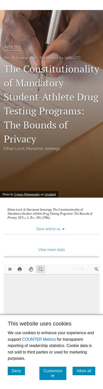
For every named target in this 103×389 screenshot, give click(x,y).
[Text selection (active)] (40, 269)
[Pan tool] (30, 269)
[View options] (10, 269)
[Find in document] (96, 269)
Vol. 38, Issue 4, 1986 (20, 58)
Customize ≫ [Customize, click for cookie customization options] (54, 373)
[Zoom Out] (77, 269)
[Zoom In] (82, 269)
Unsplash (50, 194)
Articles (12, 47)
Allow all (86, 370)
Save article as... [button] (50, 229)
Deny (18, 370)
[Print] (19, 269)
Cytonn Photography (27, 194)
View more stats (51, 249)
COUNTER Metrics (39, 339)
